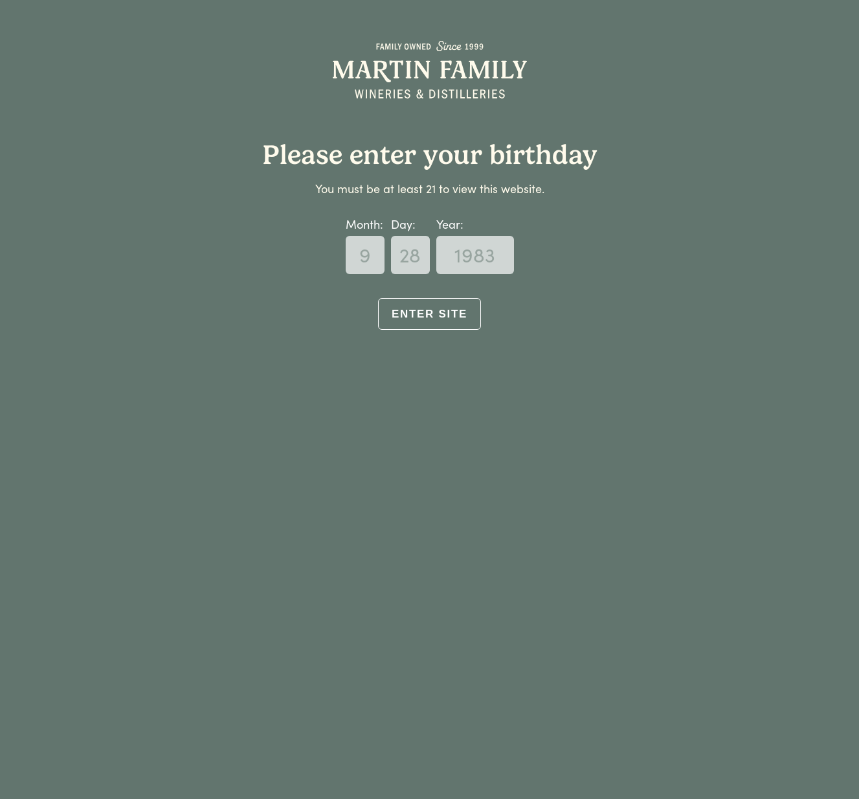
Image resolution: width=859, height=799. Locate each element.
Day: (403, 224)
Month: (364, 224)
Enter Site (429, 314)
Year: (449, 224)
